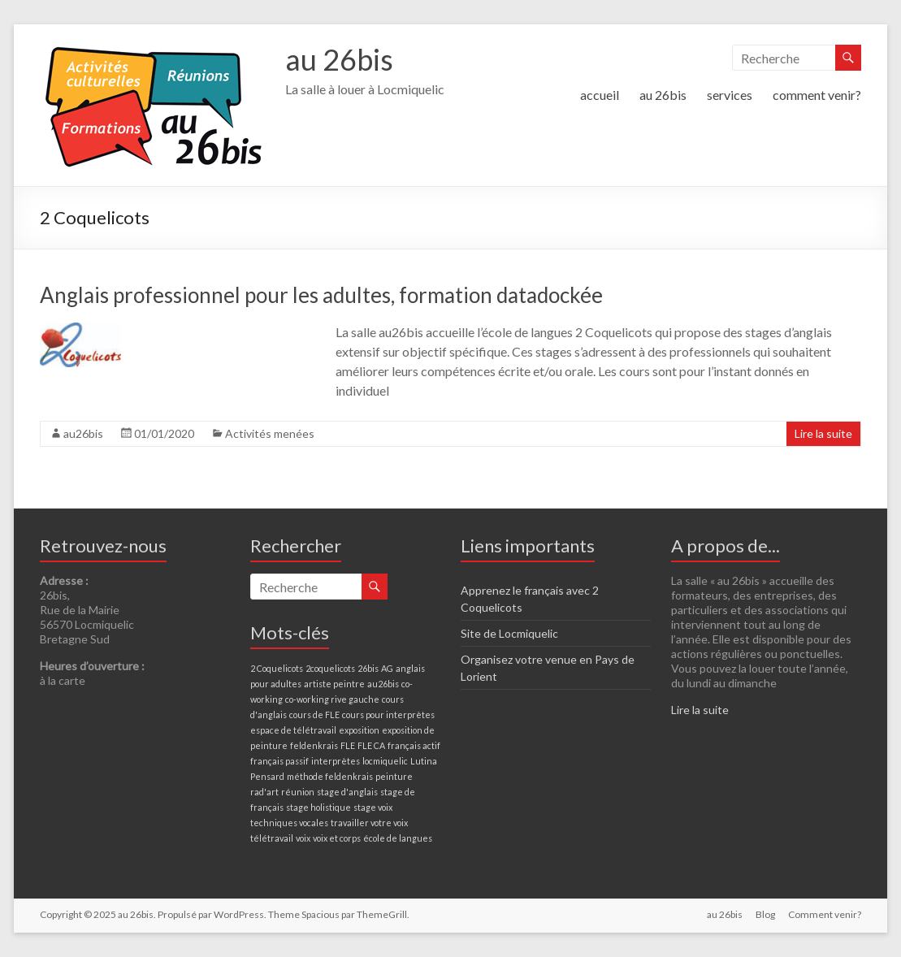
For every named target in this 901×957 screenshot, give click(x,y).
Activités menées (269, 433)
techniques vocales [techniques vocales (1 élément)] (289, 822)
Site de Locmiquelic (509, 633)
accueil (599, 94)
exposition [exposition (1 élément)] (359, 730)
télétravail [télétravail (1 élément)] (271, 838)
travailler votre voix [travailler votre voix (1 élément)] (369, 822)
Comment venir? (824, 914)
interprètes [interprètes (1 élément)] (335, 761)
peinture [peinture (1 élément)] (394, 776)
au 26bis (339, 59)
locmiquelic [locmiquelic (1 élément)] (385, 761)
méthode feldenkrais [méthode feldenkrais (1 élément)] (330, 776)
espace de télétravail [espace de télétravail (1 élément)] (293, 730)
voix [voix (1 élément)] (303, 838)
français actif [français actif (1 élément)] (414, 745)
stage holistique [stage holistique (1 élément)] (318, 807)
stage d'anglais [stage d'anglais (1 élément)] (347, 791)
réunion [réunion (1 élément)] (297, 791)
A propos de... (725, 545)
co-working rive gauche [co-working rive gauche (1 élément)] (332, 699)
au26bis (83, 433)
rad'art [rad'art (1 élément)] (264, 791)
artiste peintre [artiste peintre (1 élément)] (334, 683)
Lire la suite (823, 433)
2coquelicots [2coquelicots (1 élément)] (330, 668)
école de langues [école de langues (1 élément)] (397, 838)
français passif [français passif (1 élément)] (279, 761)
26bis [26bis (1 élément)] (368, 668)
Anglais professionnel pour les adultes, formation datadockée (321, 295)
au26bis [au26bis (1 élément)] (383, 683)
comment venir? (817, 94)
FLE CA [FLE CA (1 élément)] (371, 745)
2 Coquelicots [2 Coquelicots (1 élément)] (276, 668)
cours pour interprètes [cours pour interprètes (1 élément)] (388, 714)
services (729, 94)
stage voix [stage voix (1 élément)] (372, 807)
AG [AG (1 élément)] (387, 668)
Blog (765, 914)
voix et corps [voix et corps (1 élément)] (337, 838)
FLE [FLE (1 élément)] (347, 745)
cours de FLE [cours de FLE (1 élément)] (314, 714)
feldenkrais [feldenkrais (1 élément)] (314, 745)
